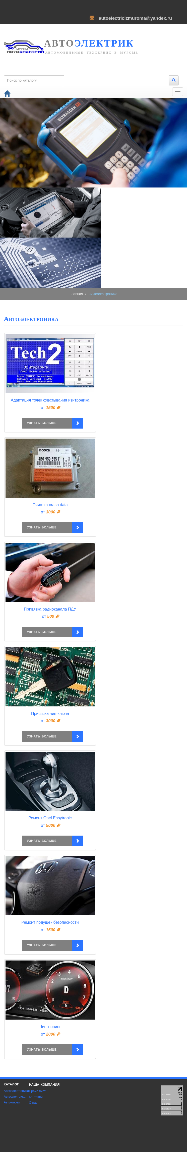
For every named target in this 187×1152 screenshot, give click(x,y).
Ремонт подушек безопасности (50, 922)
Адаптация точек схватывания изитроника (50, 400)
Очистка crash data (50, 505)
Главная (76, 294)
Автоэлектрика (14, 1096)
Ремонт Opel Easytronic (50, 818)
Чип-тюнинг (50, 1027)
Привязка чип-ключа (50, 713)
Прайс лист (37, 1091)
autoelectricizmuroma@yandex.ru (135, 18)
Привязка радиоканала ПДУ (50, 609)
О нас (33, 1102)
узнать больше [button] (49, 423)
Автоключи (12, 1102)
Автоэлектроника (16, 1091)
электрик (89, 42)
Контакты (35, 1097)
